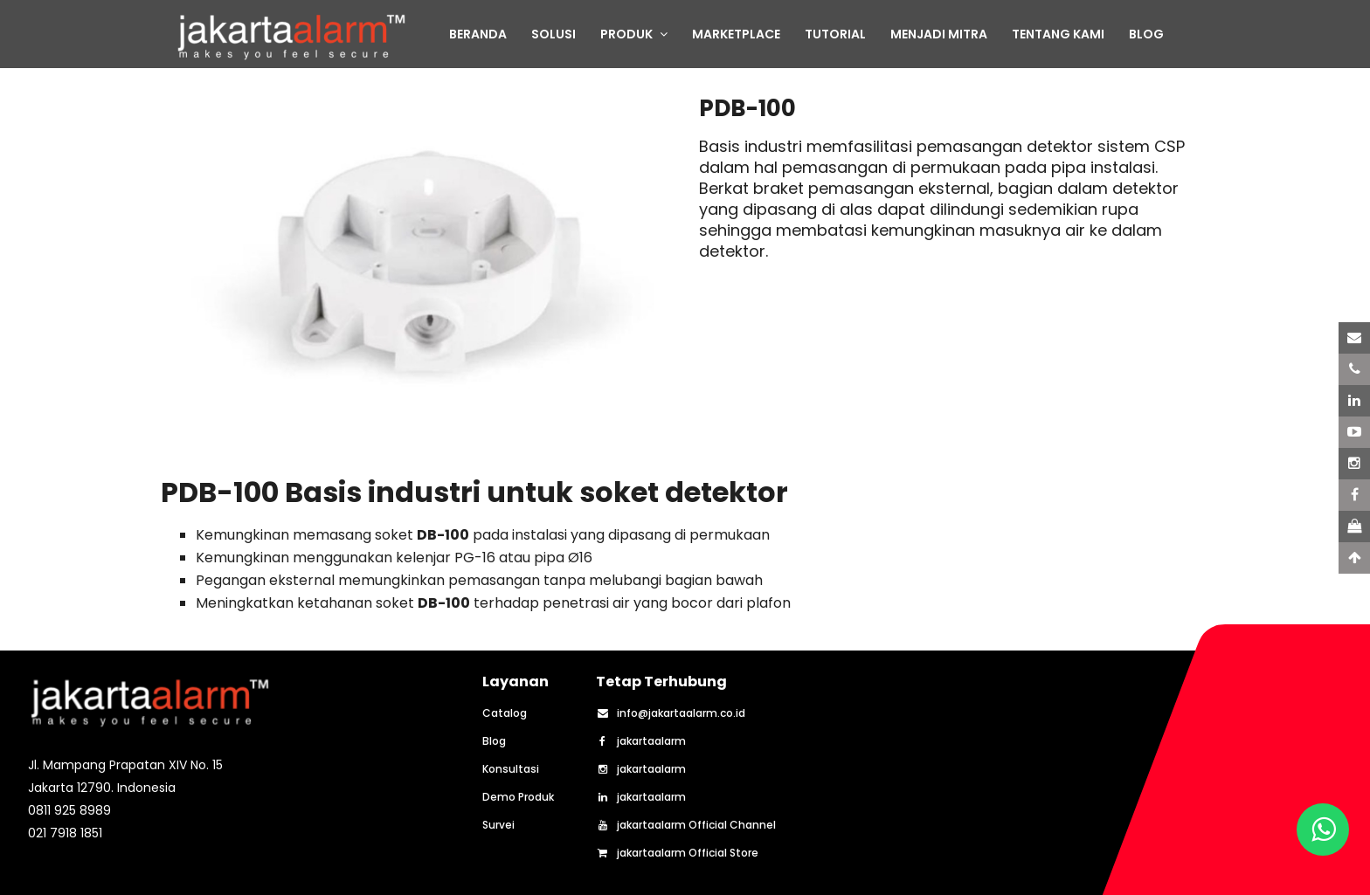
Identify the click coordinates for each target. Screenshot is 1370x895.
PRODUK (634, 34)
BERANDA (478, 34)
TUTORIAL (835, 34)
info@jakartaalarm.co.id (670, 713)
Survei (498, 825)
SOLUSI (553, 34)
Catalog (504, 713)
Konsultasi (510, 769)
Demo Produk (518, 797)
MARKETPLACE (736, 34)
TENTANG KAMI (1058, 34)
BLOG (1146, 34)
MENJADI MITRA (938, 34)
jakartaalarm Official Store (677, 853)
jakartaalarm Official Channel (686, 825)
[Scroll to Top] (1354, 558)
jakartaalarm (641, 741)
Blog (494, 741)
